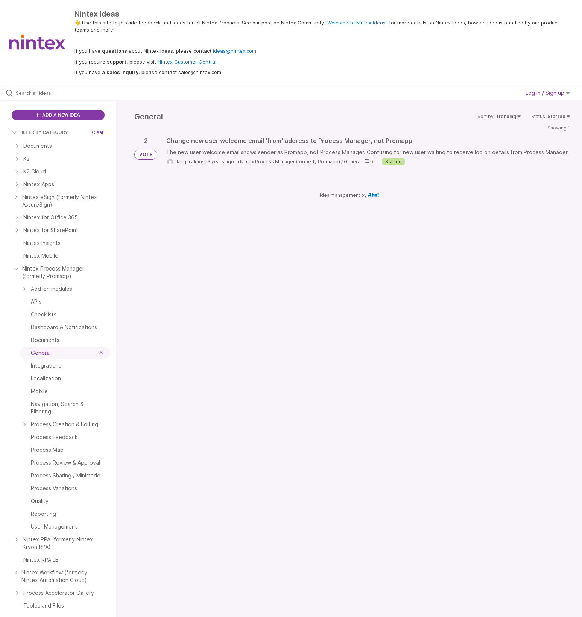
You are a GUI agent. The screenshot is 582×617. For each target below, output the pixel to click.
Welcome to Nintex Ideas (356, 23)
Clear (98, 132)
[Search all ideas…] (67, 92)
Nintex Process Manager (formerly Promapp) (290, 161)
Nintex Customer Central (187, 62)
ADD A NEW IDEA (58, 115)
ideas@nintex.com (234, 51)
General (353, 161)
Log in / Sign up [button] (548, 93)
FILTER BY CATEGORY (40, 132)
